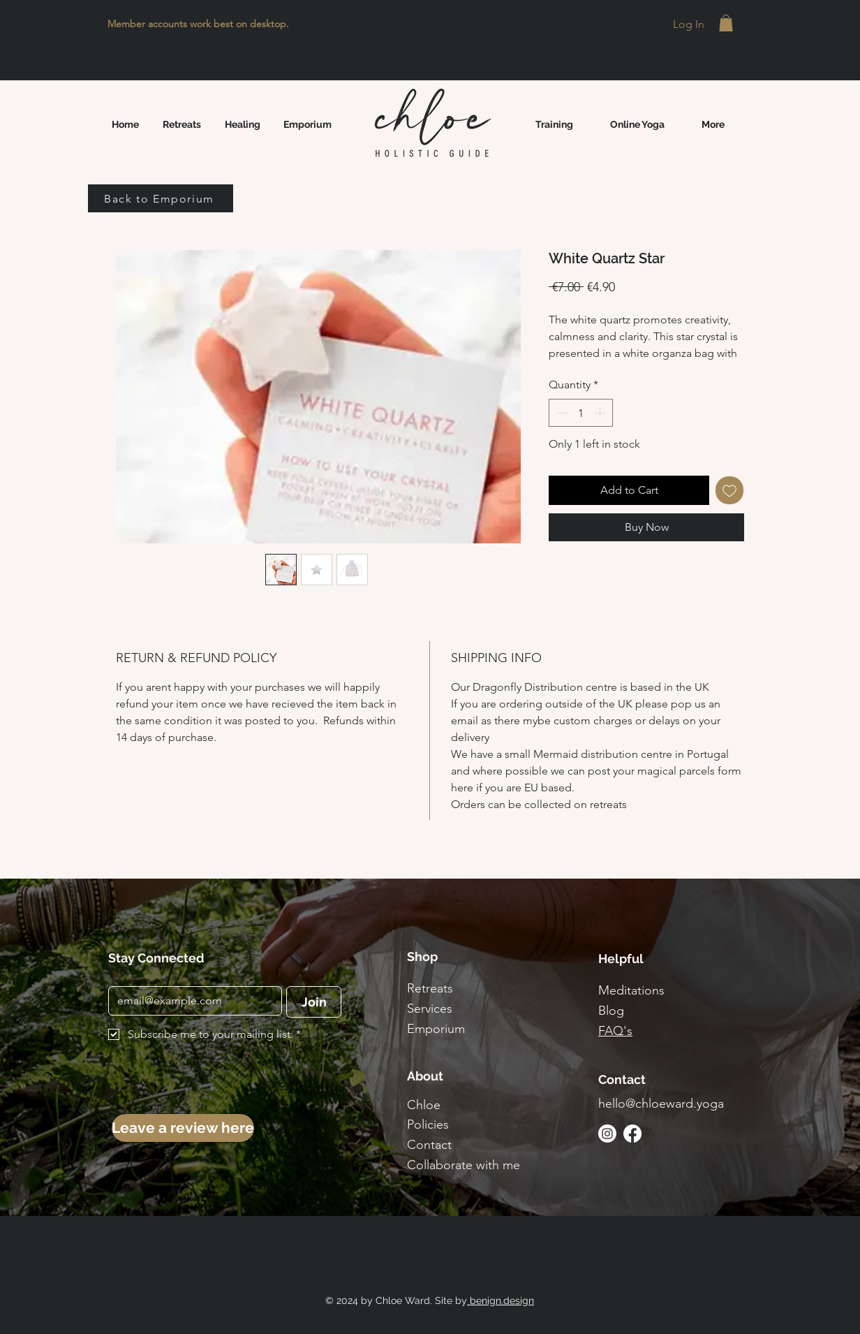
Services (429, 1008)
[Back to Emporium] (160, 198)
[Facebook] (632, 1133)
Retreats (430, 988)
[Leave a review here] (183, 1128)
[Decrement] (560, 413)
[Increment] (601, 413)
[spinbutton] (580, 413)
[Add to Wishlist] (729, 490)
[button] (726, 23)
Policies (428, 1124)
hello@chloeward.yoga (661, 1103)
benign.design (500, 1300)
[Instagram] (607, 1133)
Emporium (436, 1028)
